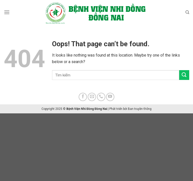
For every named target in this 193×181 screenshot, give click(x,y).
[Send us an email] (92, 97)
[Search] (187, 12)
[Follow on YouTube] (110, 97)
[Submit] (184, 75)
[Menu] (7, 12)
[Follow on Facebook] (83, 97)
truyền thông (143, 109)
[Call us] (101, 97)
